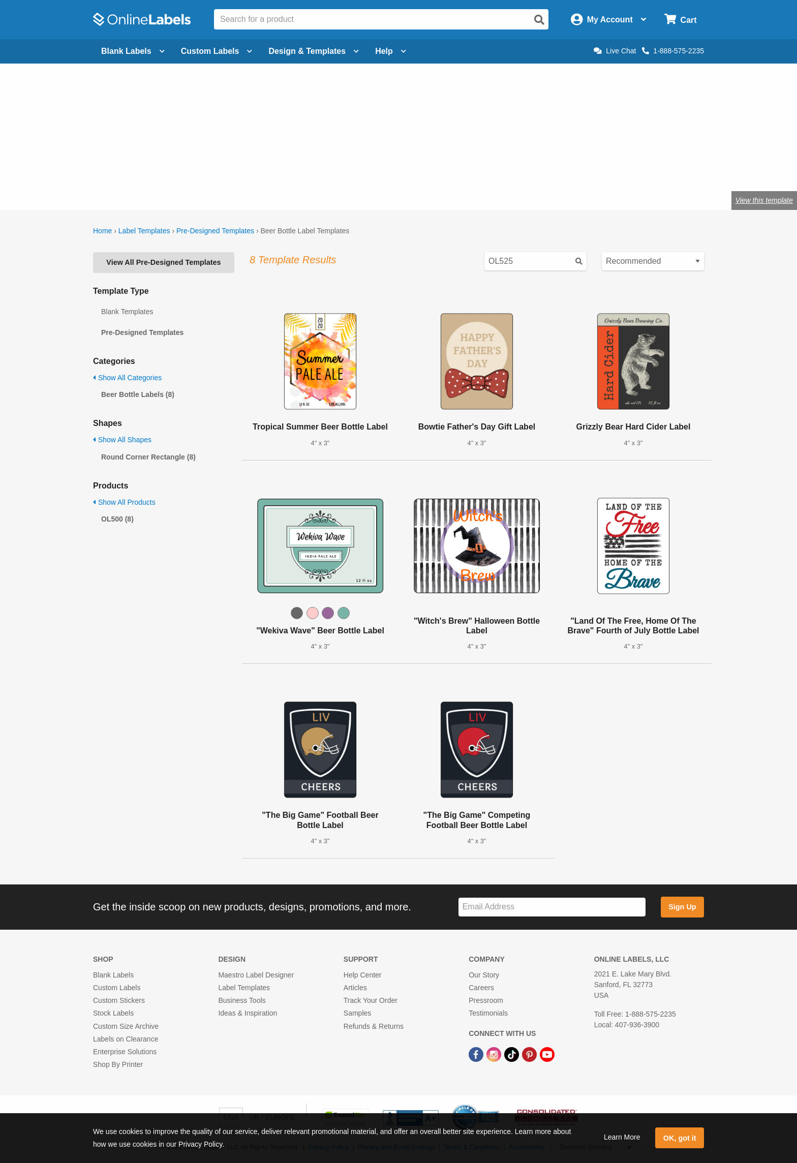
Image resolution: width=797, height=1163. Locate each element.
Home (102, 231)
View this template (764, 200)
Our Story (484, 975)
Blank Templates (127, 312)
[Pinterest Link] (530, 1054)
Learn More (622, 1137)
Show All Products (124, 502)
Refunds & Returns (374, 1026)
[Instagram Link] (494, 1054)
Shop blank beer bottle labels (175, 167)
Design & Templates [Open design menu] (313, 51)
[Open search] (539, 20)
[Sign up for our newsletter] (552, 907)
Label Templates (144, 231)
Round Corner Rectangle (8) (148, 457)
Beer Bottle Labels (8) (137, 394)
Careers (481, 988)
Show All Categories (127, 378)
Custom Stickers (119, 1000)
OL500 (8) (117, 519)
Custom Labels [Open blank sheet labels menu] (217, 51)
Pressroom (486, 1000)
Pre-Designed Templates (215, 231)
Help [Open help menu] (390, 51)
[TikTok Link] (512, 1054)
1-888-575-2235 (673, 51)
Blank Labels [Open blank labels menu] (133, 51)
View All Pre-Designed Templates (163, 262)
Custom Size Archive (126, 1026)
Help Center (363, 975)
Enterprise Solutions (125, 1052)
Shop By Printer (118, 1064)
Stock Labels (113, 1013)
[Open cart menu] (680, 19)
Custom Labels (116, 988)
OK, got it (679, 1138)
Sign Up (682, 907)
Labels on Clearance (125, 1039)
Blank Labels (113, 975)
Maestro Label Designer (256, 975)
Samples (357, 1013)
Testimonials (488, 1013)
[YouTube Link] (547, 1054)
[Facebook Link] (477, 1054)
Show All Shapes (122, 440)
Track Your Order (370, 1000)
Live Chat (615, 50)
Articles (355, 988)
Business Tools (241, 1000)
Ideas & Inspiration (247, 1013)
